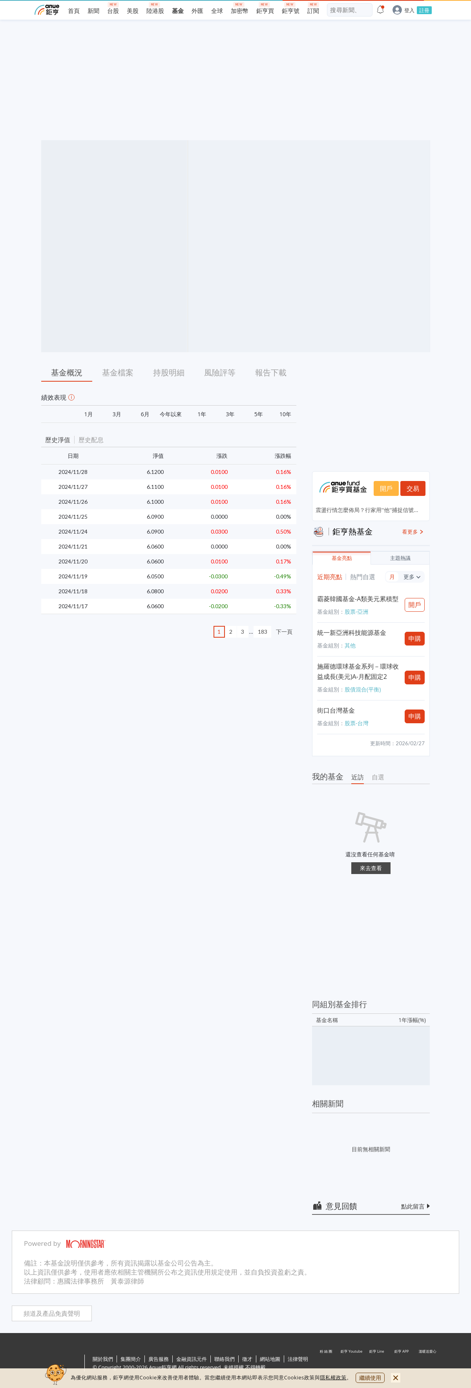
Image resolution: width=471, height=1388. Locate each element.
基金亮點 (342, 558)
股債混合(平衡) (363, 689)
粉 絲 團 (326, 1363)
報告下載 (271, 372)
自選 (378, 777)
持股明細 (168, 372)
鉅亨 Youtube (351, 1363)
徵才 (247, 1358)
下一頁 (284, 631)
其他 (350, 645)
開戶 (386, 488)
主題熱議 (400, 558)
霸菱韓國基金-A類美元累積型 (357, 598)
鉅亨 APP (402, 1363)
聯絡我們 (224, 1358)
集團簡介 (130, 1358)
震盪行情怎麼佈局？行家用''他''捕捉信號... (367, 510)
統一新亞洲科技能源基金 (351, 632)
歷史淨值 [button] (57, 440)
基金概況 (66, 372)
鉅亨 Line (376, 1363)
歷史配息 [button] (91, 440)
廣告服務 (158, 1358)
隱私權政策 (333, 1377)
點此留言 (413, 1206)
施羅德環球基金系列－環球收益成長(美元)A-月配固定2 (358, 671)
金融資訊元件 (191, 1358)
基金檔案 (117, 372)
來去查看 (371, 868)
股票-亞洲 (357, 611)
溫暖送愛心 (427, 1363)
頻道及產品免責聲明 (52, 1313)
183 (262, 631)
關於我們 (103, 1358)
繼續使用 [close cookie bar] (370, 1377)
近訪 (357, 777)
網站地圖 (270, 1358)
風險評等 (220, 372)
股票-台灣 (357, 723)
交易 (413, 488)
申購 (415, 638)
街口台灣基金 (336, 710)
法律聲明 (298, 1358)
